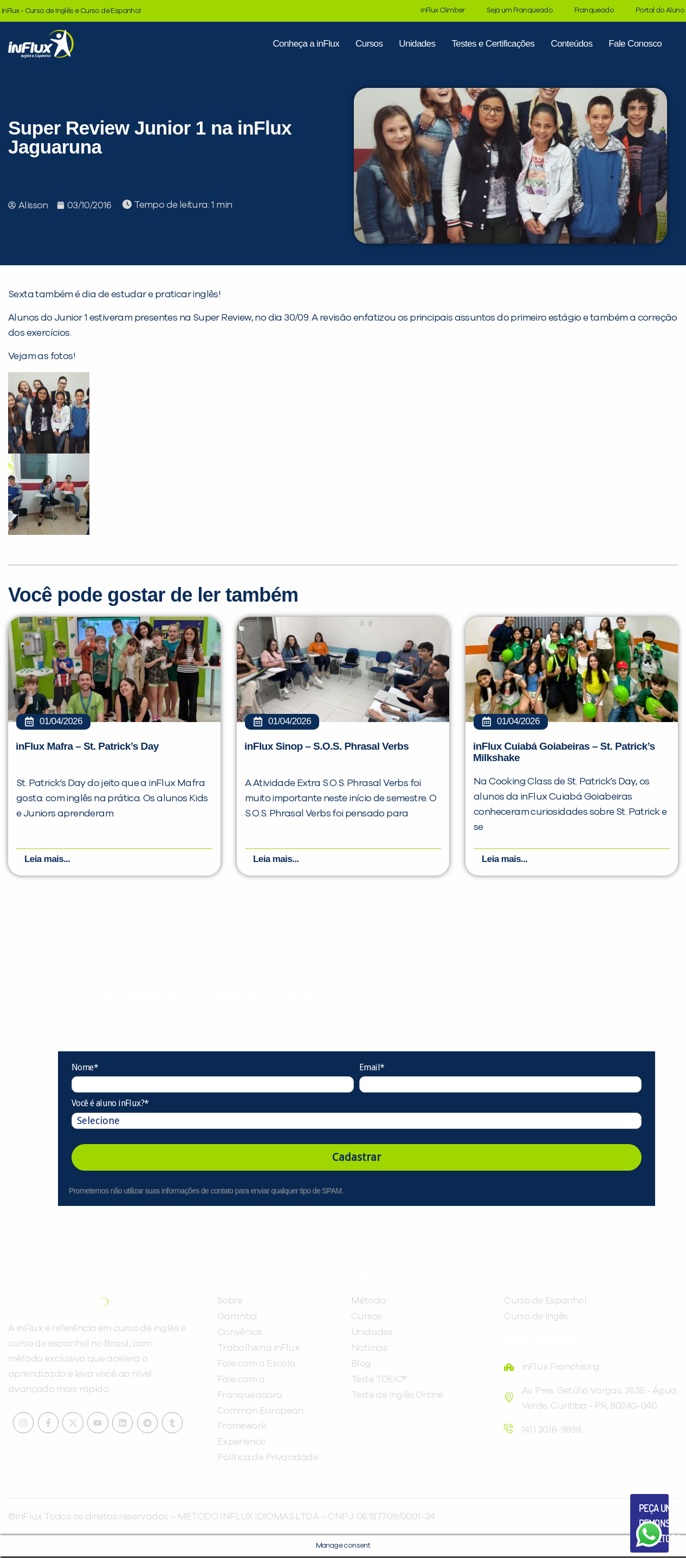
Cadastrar (356, 1158)
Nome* (85, 1069)
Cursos (369, 44)
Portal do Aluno (660, 10)
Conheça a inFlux (306, 44)
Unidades (417, 44)
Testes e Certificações (492, 44)
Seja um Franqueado (520, 10)
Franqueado (594, 10)
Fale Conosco (635, 44)
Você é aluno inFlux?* (110, 1105)
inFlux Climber (442, 10)
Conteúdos (571, 44)
